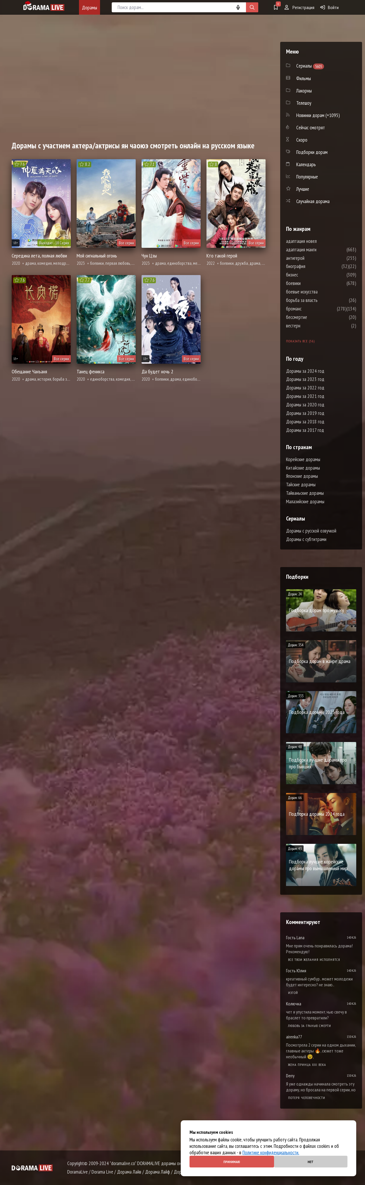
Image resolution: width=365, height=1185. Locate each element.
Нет (311, 1162)
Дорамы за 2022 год (305, 387)
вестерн (310, 325)
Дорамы (89, 7)
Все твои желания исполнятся (314, 959)
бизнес (309, 275)
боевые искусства (319, 291)
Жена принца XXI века (307, 1064)
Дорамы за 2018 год (305, 421)
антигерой (313, 258)
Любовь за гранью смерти (309, 1025)
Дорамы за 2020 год (305, 404)
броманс (311, 308)
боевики (311, 283)
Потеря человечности (306, 1097)
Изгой (293, 992)
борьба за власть (319, 300)
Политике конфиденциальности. (270, 1152)
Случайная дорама (313, 201)
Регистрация (299, 7)
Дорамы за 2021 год (305, 396)
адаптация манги (319, 249)
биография (313, 266)
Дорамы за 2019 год (305, 413)
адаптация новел (319, 241)
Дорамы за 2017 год (305, 430)
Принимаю (231, 1162)
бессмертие (314, 317)
